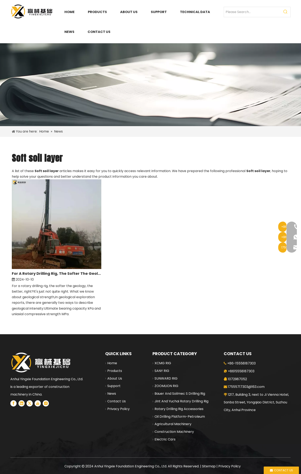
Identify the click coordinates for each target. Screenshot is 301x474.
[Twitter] (30, 403)
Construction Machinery (174, 431)
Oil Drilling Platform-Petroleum (180, 416)
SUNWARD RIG (166, 378)
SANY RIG (162, 370)
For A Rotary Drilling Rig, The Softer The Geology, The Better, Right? (57, 273)
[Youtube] (38, 403)
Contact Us (116, 401)
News (111, 393)
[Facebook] (13, 403)
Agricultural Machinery (173, 424)
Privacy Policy (118, 408)
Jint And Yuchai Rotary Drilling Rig (181, 401)
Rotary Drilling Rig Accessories (179, 408)
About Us (114, 378)
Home (112, 363)
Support (114, 386)
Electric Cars (165, 439)
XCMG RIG (163, 363)
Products (114, 370)
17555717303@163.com (246, 386)
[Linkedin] (21, 403)
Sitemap (209, 466)
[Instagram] (46, 403)
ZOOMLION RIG (166, 386)
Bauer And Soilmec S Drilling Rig (180, 393)
